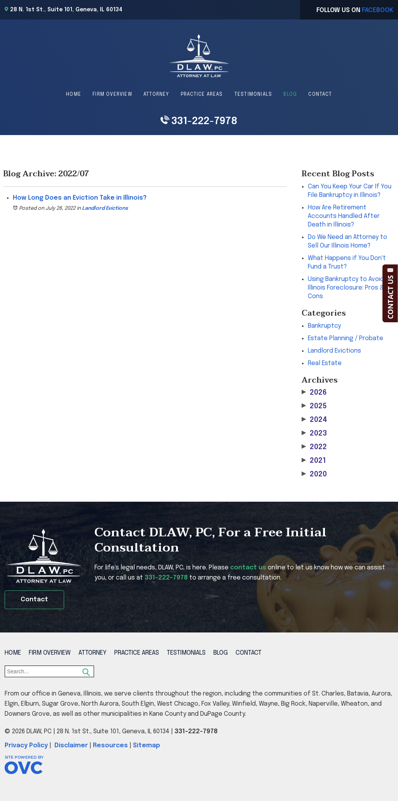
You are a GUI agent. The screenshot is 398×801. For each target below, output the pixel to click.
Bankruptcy (324, 326)
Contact (320, 94)
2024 (314, 419)
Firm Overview (112, 94)
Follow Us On (354, 10)
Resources (110, 745)
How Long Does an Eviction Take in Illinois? (80, 198)
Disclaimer (71, 745)
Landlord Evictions (105, 208)
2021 (314, 460)
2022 (314, 447)
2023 (314, 433)
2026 (314, 392)
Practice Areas (202, 94)
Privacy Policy (26, 745)
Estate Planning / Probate (345, 338)
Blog (290, 94)
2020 (314, 474)
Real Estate (325, 363)
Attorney (156, 94)
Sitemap (146, 745)
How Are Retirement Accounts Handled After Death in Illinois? (344, 216)
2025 (314, 406)
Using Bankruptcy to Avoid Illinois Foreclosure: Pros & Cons (346, 288)
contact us (248, 567)
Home (73, 94)
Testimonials (253, 94)
